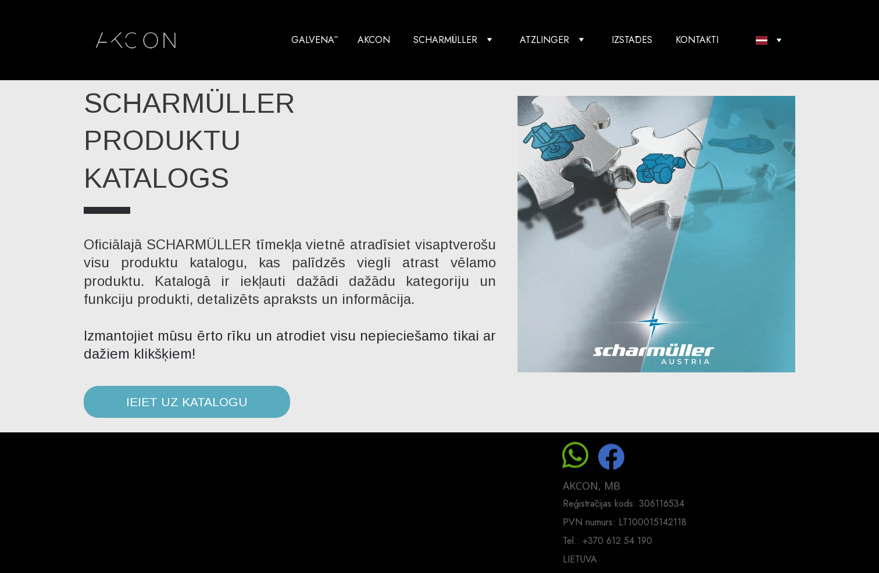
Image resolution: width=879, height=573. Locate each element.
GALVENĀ (312, 39)
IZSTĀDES (632, 39)
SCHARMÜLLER (445, 39)
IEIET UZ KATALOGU (187, 402)
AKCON (374, 39)
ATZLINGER (544, 39)
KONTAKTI (697, 39)
